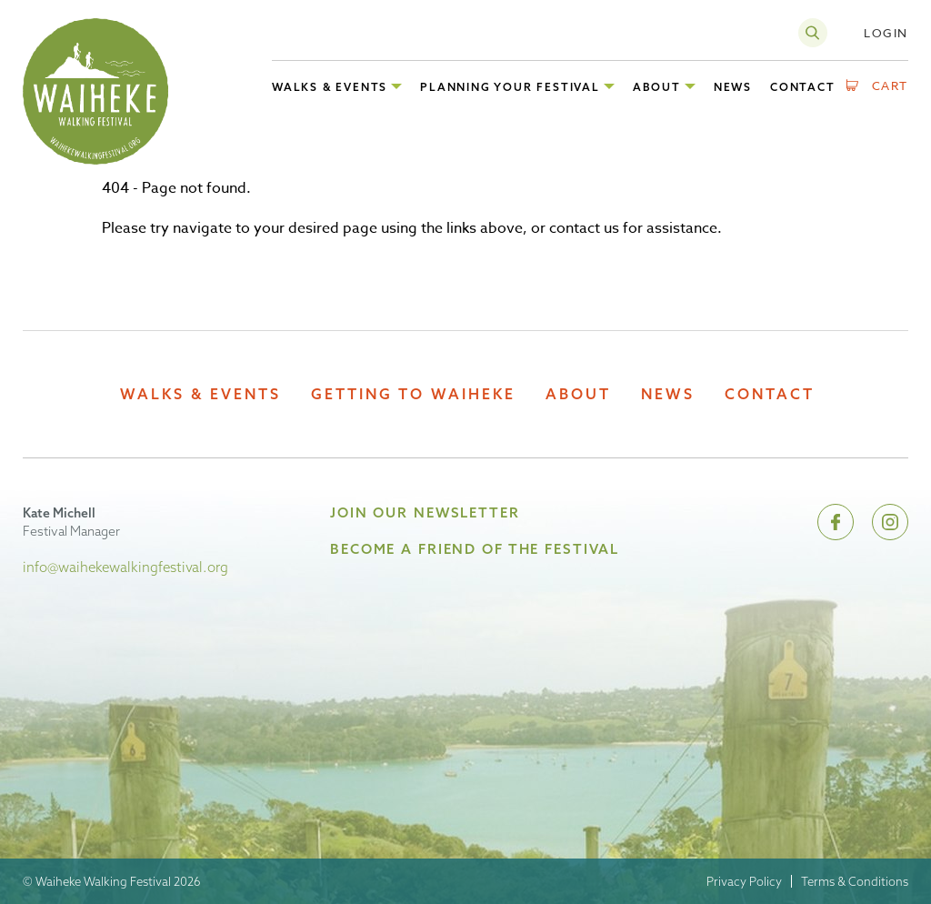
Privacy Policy (744, 881)
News (668, 394)
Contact (770, 394)
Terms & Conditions (854, 881)
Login (886, 33)
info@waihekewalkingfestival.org (125, 567)
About (578, 394)
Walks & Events (200, 394)
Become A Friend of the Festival (474, 548)
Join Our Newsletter (425, 512)
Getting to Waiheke (413, 394)
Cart (890, 85)
